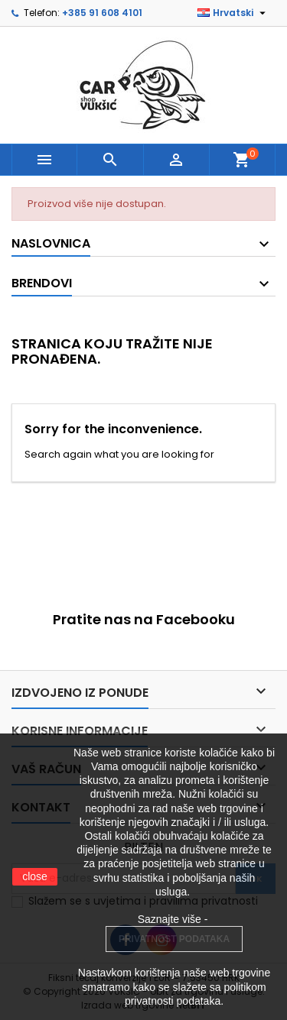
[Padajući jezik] (233, 13)
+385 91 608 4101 (102, 12)
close (34, 876)
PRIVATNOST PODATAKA (174, 939)
